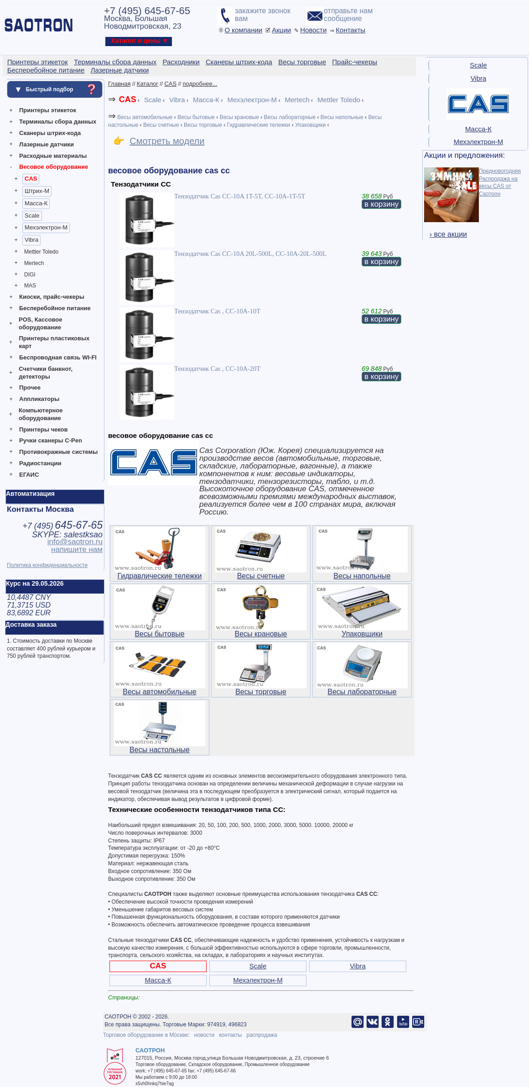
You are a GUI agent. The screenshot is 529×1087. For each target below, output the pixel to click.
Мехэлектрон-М (46, 227)
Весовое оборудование (53, 166)
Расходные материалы (53, 155)
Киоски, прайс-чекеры (51, 296)
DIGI (30, 274)
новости (204, 1035)
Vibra (31, 239)
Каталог (147, 83)
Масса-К (36, 203)
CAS (31, 178)
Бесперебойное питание (55, 308)
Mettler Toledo (41, 252)
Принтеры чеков (43, 429)
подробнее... (200, 83)
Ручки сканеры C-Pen (50, 440)
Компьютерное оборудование (41, 414)
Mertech (34, 263)
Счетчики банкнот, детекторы (46, 372)
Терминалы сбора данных (57, 121)
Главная (119, 83)
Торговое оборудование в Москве (145, 1035)
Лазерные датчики (46, 144)
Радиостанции (40, 463)
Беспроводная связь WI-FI (58, 357)
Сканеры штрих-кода (50, 133)
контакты (230, 1035)
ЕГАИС (29, 474)
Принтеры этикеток (47, 110)
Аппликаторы (39, 398)
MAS (30, 285)
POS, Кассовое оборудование (40, 323)
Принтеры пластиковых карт (54, 342)
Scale (32, 215)
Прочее (30, 387)
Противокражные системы (58, 451)
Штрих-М (37, 190)
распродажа (261, 1035)
